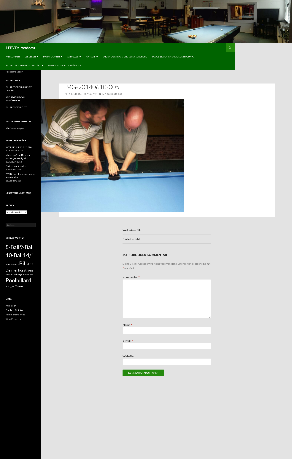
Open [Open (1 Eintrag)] (26, 274)
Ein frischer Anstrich (16, 166)
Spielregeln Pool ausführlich (64, 65)
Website (128, 356)
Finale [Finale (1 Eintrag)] (30, 270)
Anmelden (11, 305)
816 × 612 (92, 94)
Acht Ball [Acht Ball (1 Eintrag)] (14, 264)
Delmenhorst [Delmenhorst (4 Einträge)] (16, 270)
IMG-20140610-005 (112, 94)
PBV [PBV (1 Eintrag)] (32, 274)
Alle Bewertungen (15, 128)
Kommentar (131, 277)
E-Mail (128, 340)
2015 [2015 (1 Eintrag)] (8, 264)
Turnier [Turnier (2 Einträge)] (19, 286)
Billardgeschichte (16, 107)
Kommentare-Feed (15, 314)
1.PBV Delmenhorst (20, 48)
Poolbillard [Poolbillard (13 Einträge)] (18, 280)
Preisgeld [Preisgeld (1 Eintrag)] (10, 286)
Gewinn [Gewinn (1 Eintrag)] (9, 274)
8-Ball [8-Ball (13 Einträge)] (12, 247)
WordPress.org (13, 319)
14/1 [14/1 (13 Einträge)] (28, 255)
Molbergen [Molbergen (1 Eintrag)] (18, 274)
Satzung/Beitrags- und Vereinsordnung (125, 56)
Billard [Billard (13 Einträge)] (27, 263)
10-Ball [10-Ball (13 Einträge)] (14, 255)
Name (127, 325)
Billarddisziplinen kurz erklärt (23, 65)
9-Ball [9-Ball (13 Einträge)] (27, 247)
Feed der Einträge (14, 310)
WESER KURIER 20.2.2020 (18, 147)
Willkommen (13, 56)
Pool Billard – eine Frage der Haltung (173, 56)
